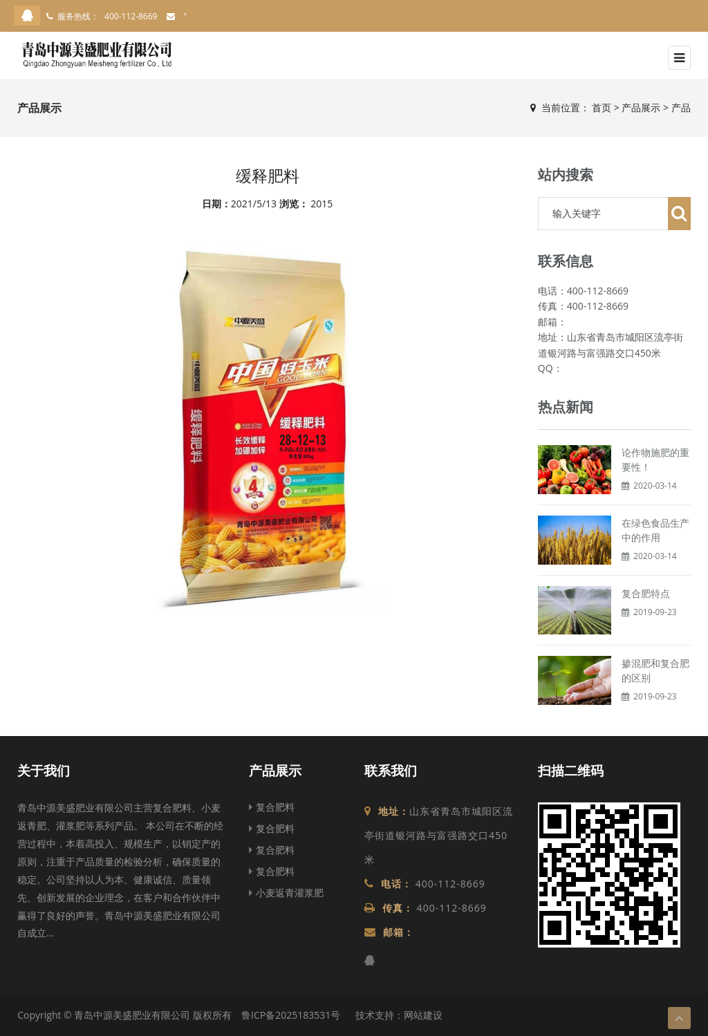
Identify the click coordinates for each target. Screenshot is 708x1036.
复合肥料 (272, 806)
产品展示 (641, 107)
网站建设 (423, 1014)
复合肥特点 (646, 593)
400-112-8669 (130, 16)
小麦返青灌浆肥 (286, 892)
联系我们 (390, 771)
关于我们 (43, 771)
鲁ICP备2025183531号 (290, 1014)
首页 (601, 107)
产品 (681, 107)
